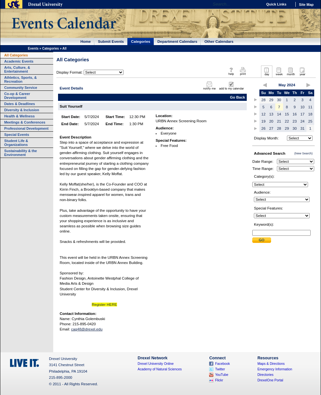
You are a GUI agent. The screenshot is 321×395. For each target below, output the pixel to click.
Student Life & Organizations (16, 143)
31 (302, 128)
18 (310, 114)
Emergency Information (274, 369)
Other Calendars (218, 41)
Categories (140, 41)
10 (302, 107)
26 (263, 128)
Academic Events (18, 61)
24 (302, 121)
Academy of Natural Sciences (160, 369)
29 (271, 100)
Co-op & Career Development (17, 96)
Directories (265, 375)
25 (310, 121)
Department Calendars (177, 41)
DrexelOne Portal (270, 380)
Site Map (306, 4)
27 (271, 128)
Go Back (237, 97)
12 (263, 114)
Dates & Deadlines (19, 104)
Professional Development (26, 128)
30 (279, 100)
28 (263, 100)
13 (271, 114)
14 (279, 114)
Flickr (219, 380)
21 (279, 121)
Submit (261, 240)
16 (294, 114)
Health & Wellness (19, 116)
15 (287, 114)
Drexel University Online (156, 363)
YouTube (221, 375)
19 (263, 121)
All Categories (16, 55)
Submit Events (111, 41)
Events (33, 48)
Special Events (16, 135)
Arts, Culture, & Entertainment (17, 69)
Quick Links (276, 4)
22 (287, 121)
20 (271, 121)
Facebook (222, 363)
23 (294, 121)
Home (85, 41)
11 (310, 107)
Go (256, 4)
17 (302, 114)
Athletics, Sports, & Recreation (20, 79)
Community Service (20, 88)
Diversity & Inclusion (21, 110)
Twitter (220, 369)
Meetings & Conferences (24, 122)
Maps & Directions (271, 363)
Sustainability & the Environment (20, 153)
